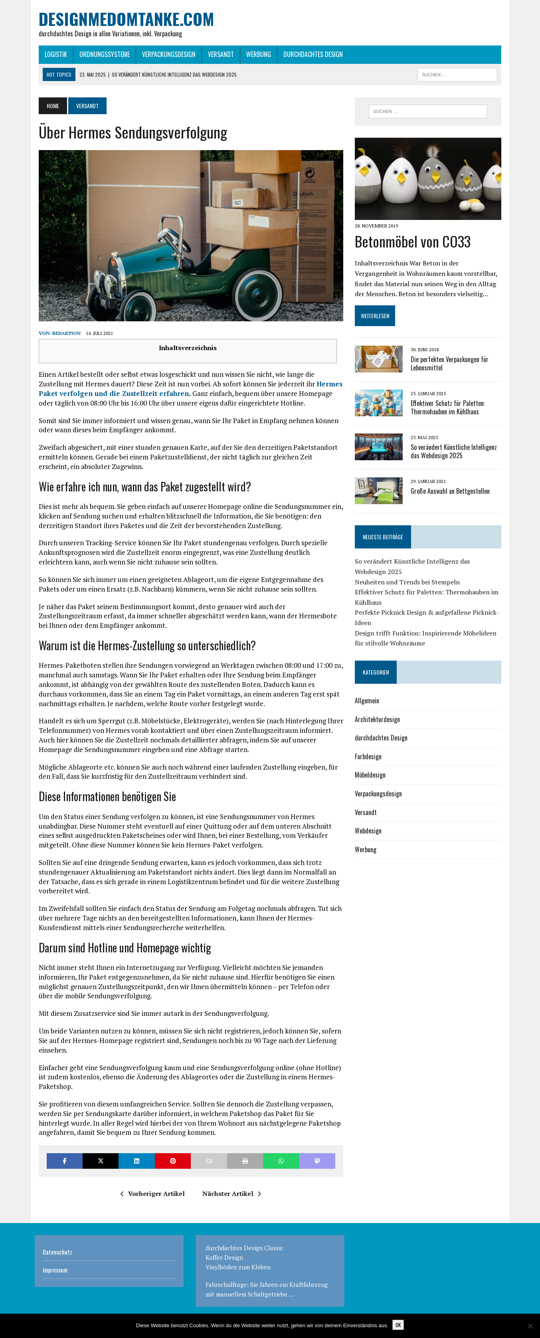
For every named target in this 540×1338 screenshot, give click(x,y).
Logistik (52, 54)
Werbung (254, 54)
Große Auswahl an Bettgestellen (451, 493)
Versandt (217, 54)
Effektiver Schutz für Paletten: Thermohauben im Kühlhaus (449, 409)
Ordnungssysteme (100, 54)
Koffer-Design (224, 1261)
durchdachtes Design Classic (244, 1251)
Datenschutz (57, 1255)
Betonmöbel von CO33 (414, 242)
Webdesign (369, 832)
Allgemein (368, 702)
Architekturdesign (379, 721)
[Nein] (530, 1326)
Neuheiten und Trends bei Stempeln (408, 583)
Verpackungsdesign (165, 54)
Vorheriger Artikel (151, 1197)
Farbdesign (369, 758)
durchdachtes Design (309, 54)
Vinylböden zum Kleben (238, 1270)
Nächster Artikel (230, 1197)
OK (398, 1325)
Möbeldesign (371, 777)
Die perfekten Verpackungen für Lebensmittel (451, 365)
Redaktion (62, 337)
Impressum (55, 1273)
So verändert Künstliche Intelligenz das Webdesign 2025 (455, 453)
